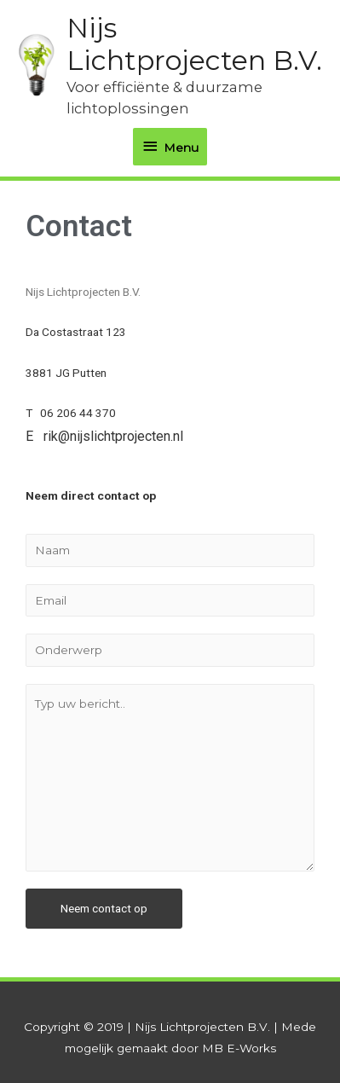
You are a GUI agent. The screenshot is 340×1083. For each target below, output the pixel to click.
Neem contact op (104, 908)
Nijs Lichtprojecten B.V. (194, 44)
